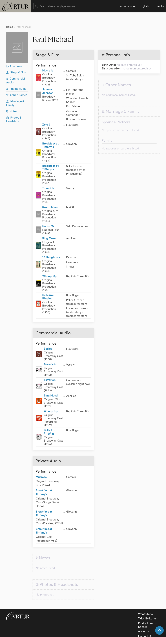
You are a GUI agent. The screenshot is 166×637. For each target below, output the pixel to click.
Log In (160, 6)
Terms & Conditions (56, 632)
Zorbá (46, 112)
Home (9, 14)
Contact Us (145, 623)
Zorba (48, 336)
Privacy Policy (79, 632)
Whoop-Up (49, 263)
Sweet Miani (50, 194)
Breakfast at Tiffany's (50, 132)
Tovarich (48, 175)
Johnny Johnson (47, 78)
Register (145, 6)
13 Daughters (51, 244)
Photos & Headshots (14, 107)
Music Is (47, 58)
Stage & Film (16, 60)
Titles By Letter (147, 606)
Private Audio (16, 76)
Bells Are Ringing (48, 284)
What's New (127, 6)
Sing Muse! (49, 225)
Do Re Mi (48, 213)
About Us (144, 619)
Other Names (16, 82)
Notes (11, 99)
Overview (14, 53)
